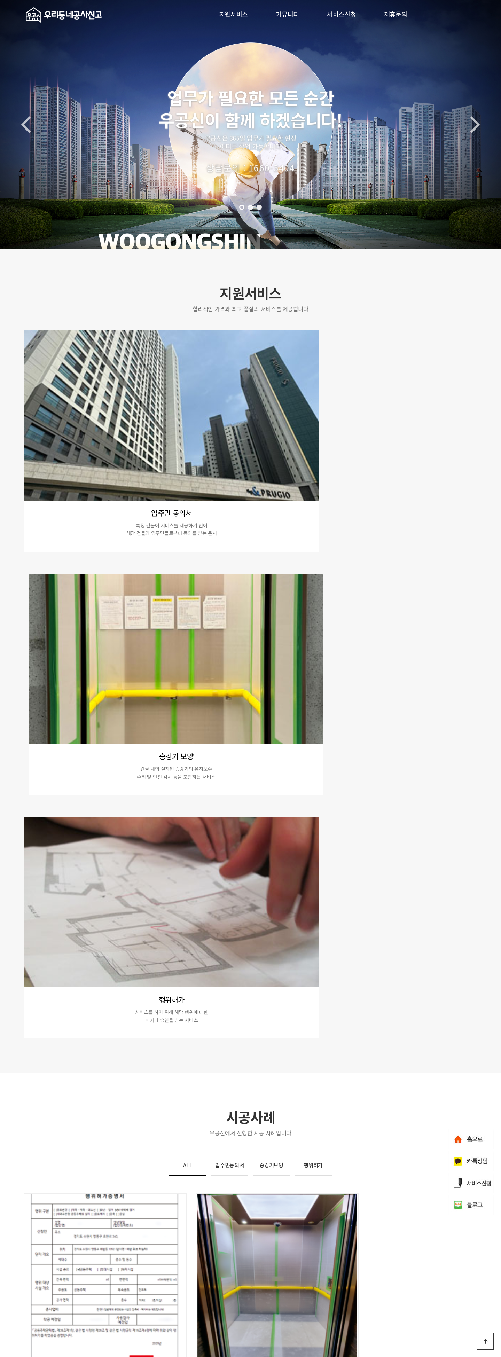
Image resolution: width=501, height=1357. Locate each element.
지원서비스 (233, 13)
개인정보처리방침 (42, 1328)
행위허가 (313, 591)
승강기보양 (271, 591)
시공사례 (103, 1280)
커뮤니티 (287, 13)
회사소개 (32, 1315)
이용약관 (75, 1328)
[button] (241, 207)
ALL (187, 591)
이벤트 (79, 1280)
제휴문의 (395, 13)
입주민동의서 (229, 591)
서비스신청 (341, 13)
